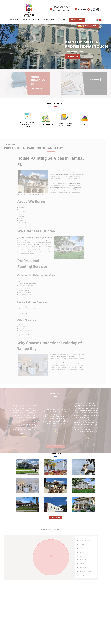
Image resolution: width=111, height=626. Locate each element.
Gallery (62, 19)
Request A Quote (77, 19)
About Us (13, 19)
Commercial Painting (29, 19)
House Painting (48, 19)
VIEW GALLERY (55, 517)
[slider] (81, 26)
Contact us (72, 57)
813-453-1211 (82, 10)
